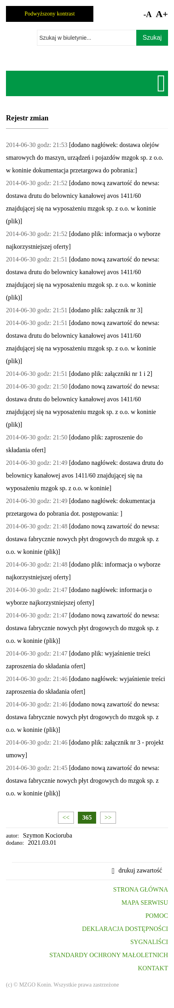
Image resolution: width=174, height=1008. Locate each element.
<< (66, 817)
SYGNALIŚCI (149, 941)
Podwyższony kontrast (50, 14)
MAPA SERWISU (145, 902)
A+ (162, 14)
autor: (12, 836)
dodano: (15, 843)
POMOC (156, 915)
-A (147, 14)
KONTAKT (153, 968)
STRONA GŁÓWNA (140, 889)
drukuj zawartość (140, 870)
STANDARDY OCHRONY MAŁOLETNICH (108, 955)
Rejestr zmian (27, 118)
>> (108, 817)
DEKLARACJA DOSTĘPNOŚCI (125, 928)
